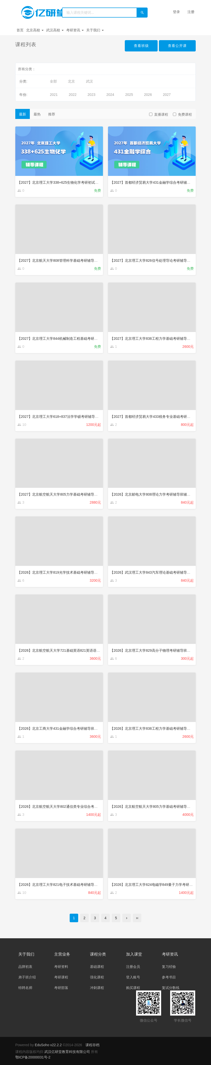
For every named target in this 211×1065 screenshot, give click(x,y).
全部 (53, 81)
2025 (129, 95)
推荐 (51, 114)
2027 (167, 95)
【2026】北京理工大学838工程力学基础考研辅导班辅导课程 (157, 728)
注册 (190, 12)
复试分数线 (170, 988)
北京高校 (35, 30)
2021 (54, 95)
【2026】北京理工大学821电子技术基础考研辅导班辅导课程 (64, 885)
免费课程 (182, 114)
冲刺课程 (97, 988)
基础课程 (97, 967)
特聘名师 (25, 988)
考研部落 (61, 988)
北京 (71, 81)
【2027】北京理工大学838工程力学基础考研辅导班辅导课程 (157, 339)
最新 (22, 114)
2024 (110, 95)
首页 (20, 30)
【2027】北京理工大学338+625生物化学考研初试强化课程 (63, 182)
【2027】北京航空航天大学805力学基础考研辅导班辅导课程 (64, 494)
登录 (176, 12)
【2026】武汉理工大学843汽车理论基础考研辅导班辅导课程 (157, 572)
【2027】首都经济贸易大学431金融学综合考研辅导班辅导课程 (159, 182)
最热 (37, 114)
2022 (72, 95)
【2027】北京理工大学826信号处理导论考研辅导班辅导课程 (157, 260)
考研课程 (61, 977)
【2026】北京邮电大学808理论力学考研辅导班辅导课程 (153, 494)
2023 (91, 95)
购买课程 (133, 988)
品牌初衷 (25, 967)
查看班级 (141, 46)
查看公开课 (177, 46)
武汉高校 (55, 30)
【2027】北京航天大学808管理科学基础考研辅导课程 (59, 260)
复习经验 (169, 967)
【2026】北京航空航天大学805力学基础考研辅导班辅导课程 (157, 807)
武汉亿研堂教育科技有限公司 (67, 1052)
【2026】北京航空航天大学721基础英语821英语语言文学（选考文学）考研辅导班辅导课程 (88, 650)
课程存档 (92, 1045)
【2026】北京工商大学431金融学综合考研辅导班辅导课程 (62, 728)
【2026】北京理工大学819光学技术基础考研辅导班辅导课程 (64, 572)
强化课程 (97, 977)
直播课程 (158, 114)
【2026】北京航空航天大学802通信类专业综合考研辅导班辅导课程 (69, 807)
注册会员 (133, 967)
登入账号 (133, 977)
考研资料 (61, 967)
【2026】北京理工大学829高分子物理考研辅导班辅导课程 (155, 650)
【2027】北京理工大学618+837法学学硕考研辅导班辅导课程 (65, 417)
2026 (148, 95)
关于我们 (95, 30)
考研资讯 (75, 30)
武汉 (89, 81)
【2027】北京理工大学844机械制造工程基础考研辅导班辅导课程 (68, 339)
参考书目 (169, 977)
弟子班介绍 (27, 977)
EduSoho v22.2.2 (48, 1045)
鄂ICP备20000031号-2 (32, 1057)
